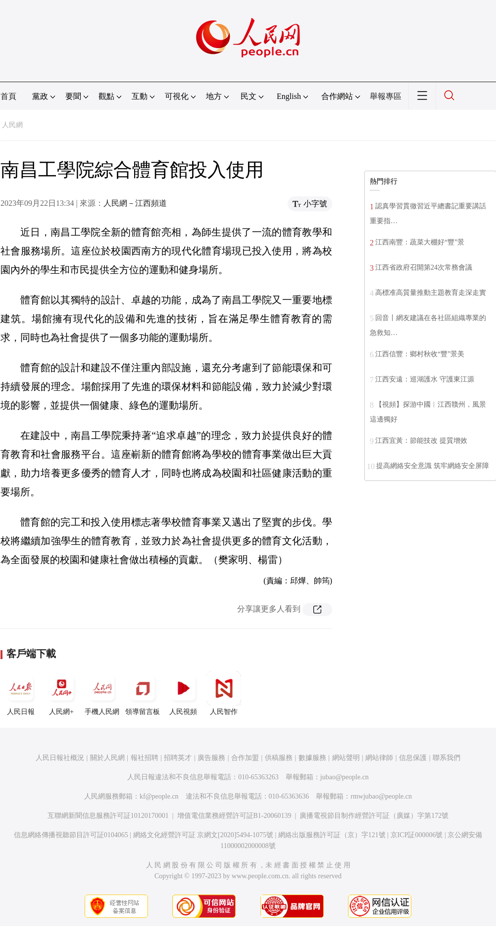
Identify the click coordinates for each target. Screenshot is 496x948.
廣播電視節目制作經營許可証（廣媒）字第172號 (373, 815)
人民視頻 (183, 693)
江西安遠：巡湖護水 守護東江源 (424, 379)
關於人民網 (107, 757)
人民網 (12, 125)
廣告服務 (211, 757)
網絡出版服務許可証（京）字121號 (332, 835)
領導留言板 (142, 693)
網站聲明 (346, 757)
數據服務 (312, 757)
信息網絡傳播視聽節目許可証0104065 (71, 835)
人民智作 (223, 693)
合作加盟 (245, 757)
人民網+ (61, 693)
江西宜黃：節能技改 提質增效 (421, 440)
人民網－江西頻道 (135, 203)
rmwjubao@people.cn (381, 796)
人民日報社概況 (60, 757)
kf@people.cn (159, 796)
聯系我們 (446, 757)
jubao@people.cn (344, 777)
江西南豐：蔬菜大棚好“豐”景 (419, 242)
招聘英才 (178, 757)
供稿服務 (279, 757)
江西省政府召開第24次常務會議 (423, 267)
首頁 (8, 96)
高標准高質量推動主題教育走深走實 (430, 292)
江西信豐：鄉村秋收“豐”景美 (419, 354)
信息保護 (413, 757)
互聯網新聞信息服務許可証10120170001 (108, 815)
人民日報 (20, 693)
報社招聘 (144, 757)
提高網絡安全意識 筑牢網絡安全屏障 (432, 466)
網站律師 (379, 757)
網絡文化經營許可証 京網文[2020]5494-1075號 (203, 835)
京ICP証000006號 (417, 835)
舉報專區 (385, 96)
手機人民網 (102, 693)
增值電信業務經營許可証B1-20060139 (234, 815)
